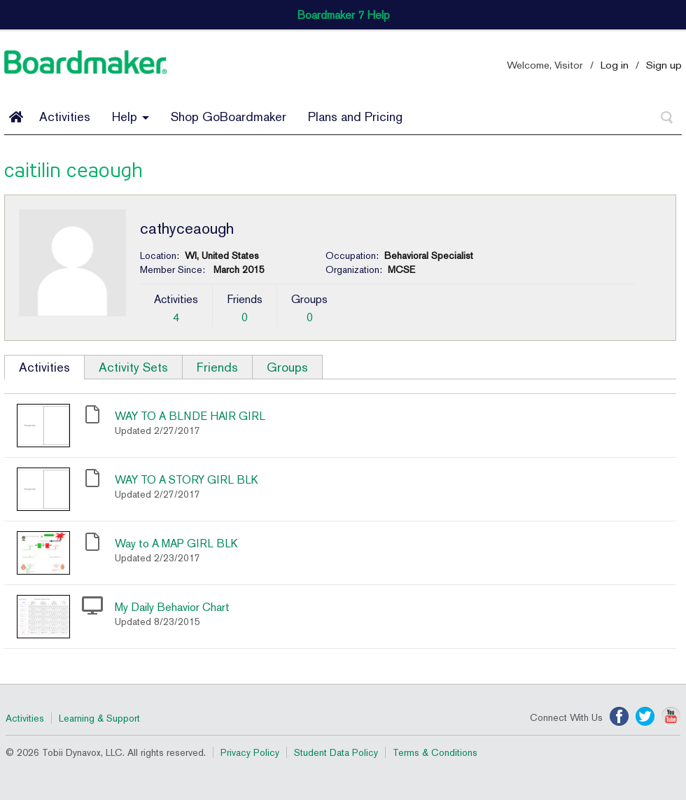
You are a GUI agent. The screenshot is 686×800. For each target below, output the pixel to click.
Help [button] (130, 116)
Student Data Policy (336, 752)
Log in (615, 65)
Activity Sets (133, 367)
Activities (64, 116)
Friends (217, 367)
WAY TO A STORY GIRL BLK (186, 479)
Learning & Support (99, 718)
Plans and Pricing (355, 116)
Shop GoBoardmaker (228, 116)
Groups (287, 367)
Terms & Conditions (435, 752)
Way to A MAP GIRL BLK (176, 543)
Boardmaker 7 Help (343, 15)
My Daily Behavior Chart (172, 607)
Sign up (664, 65)
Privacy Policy (249, 752)
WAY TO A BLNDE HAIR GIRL (190, 416)
